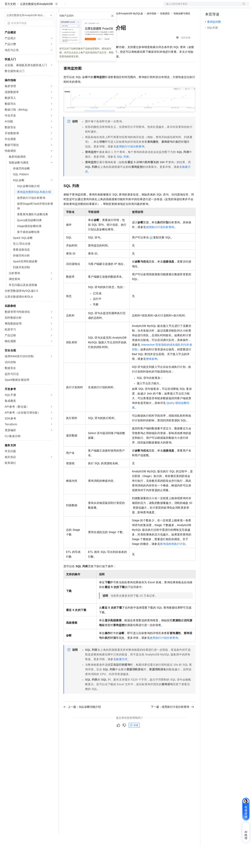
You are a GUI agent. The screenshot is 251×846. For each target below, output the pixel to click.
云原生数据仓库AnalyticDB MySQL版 (123, 26)
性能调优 (165, 26)
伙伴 (106, 6)
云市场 (95, 6)
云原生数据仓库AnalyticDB (36, 16)
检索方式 (121, 671)
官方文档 (10, 16)
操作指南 (151, 26)
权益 (75, 6)
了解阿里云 (129, 6)
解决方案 (63, 6)
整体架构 (151, 371)
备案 (209, 6)
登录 (242, 6)
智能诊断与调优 (182, 26)
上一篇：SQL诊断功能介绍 (82, 719)
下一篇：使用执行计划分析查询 (172, 719)
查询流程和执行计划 (173, 556)
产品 (51, 6)
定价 (84, 6)
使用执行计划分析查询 (130, 159)
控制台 (218, 6)
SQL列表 (123, 169)
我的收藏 (185, 50)
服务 (115, 6)
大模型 (40, 6)
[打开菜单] (6, 6)
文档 (201, 6)
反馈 (134, 737)
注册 (228, 6)
